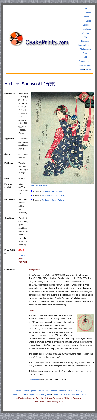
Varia (86, 37)
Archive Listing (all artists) (53, 196)
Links (88, 69)
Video (86, 57)
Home (86, 9)
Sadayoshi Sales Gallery (53, 200)
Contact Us (84, 61)
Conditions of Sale (71, 395)
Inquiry (21, 255)
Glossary (85, 41)
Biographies (83, 45)
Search (86, 53)
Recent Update (29, 391)
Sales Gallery (43, 391)
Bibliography (85, 49)
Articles (85, 33)
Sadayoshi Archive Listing (53, 191)
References (34, 380)
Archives (87, 29)
